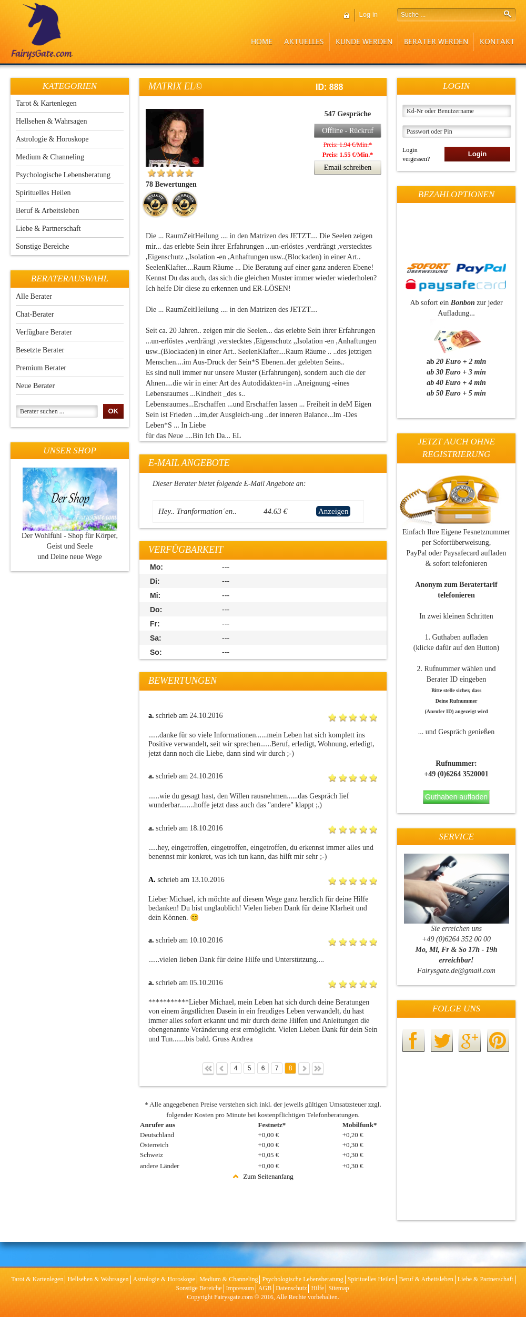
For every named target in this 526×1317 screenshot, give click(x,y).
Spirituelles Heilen (43, 193)
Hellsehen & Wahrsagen (51, 121)
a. (151, 716)
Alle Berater (34, 296)
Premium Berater (41, 368)
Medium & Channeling (50, 157)
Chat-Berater (35, 314)
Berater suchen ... (42, 411)
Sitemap (338, 1288)
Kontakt (497, 42)
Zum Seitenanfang (263, 1176)
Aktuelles (304, 42)
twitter (442, 1040)
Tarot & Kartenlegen (46, 103)
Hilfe (317, 1288)
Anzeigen (333, 511)
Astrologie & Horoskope (52, 139)
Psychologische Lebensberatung (63, 175)
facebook (413, 1040)
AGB (264, 1288)
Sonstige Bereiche (42, 246)
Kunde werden (364, 42)
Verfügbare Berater (44, 332)
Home (261, 42)
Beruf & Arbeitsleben (47, 211)
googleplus (470, 1040)
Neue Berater (35, 386)
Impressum (240, 1288)
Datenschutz (291, 1288)
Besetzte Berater (40, 350)
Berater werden (436, 42)
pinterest (498, 1040)
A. (152, 880)
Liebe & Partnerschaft (48, 228)
